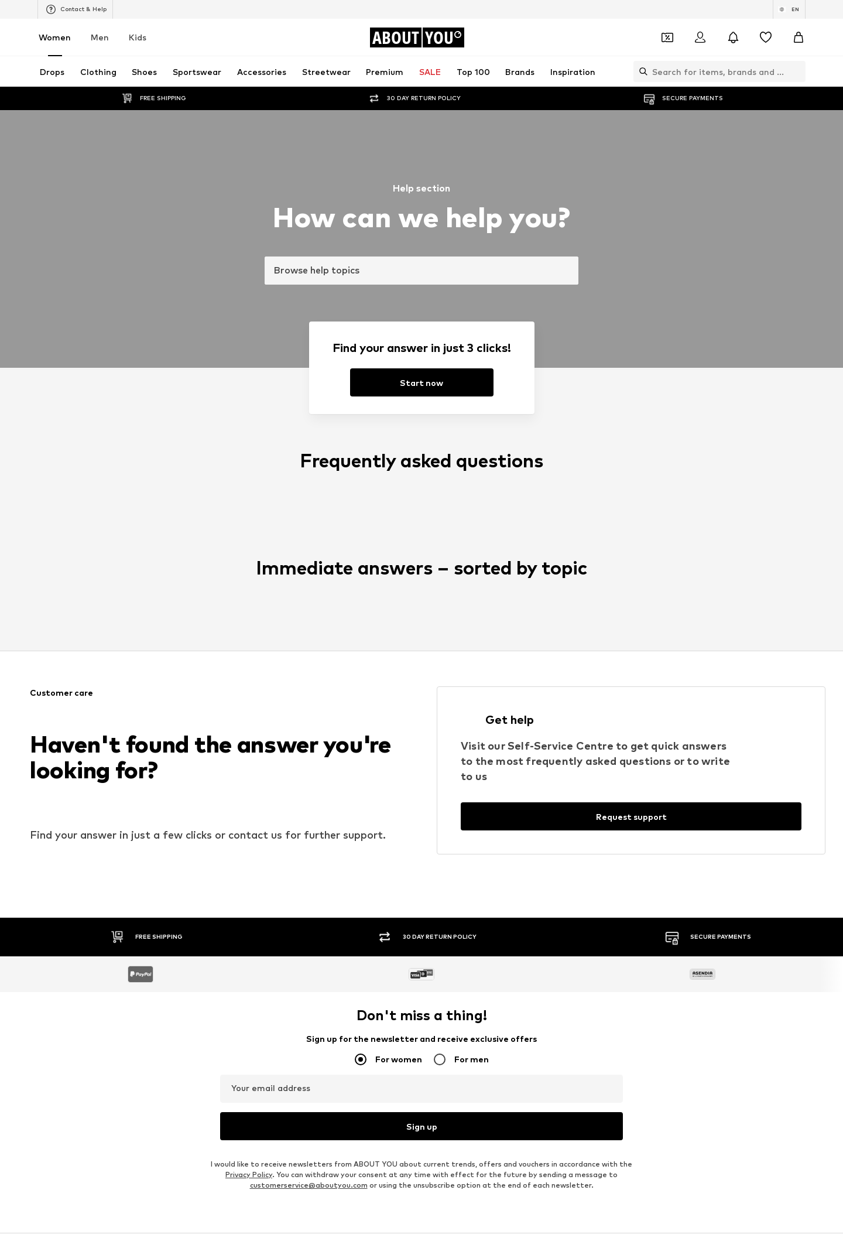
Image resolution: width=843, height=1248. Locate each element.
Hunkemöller (158, 661)
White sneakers (594, 509)
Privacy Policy (248, 395)
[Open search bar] (640, 71)
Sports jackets (162, 509)
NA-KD (291, 627)
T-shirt (435, 577)
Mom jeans (298, 560)
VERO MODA (158, 694)
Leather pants (305, 509)
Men (100, 37)
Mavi (287, 694)
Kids (137, 37)
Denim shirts (589, 543)
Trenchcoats (589, 560)
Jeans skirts (444, 560)
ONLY (145, 627)
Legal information (486, 904)
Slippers (150, 543)
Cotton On (442, 644)
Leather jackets (164, 560)
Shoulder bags (592, 577)
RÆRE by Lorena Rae (173, 644)
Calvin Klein (443, 661)
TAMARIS (439, 627)
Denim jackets (448, 526)
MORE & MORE (593, 677)
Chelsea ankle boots (315, 526)
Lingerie (581, 526)
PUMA (577, 661)
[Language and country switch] (789, 9)
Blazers (436, 509)
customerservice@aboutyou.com (309, 405)
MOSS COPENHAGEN (317, 677)
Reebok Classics (595, 694)
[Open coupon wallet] (667, 37)
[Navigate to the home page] (417, 37)
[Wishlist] (766, 37)
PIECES (292, 644)
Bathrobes (155, 577)
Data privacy (335, 904)
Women (55, 37)
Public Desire (589, 644)
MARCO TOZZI (305, 661)
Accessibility (559, 904)
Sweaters (296, 577)
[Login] (700, 37)
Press (248, 904)
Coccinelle (584, 627)
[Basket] (798, 37)
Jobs (284, 904)
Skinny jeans (157, 526)
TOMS (434, 677)
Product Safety (627, 904)
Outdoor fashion (452, 543)
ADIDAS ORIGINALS (457, 694)
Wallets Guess (304, 543)
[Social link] (147, 813)
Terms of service (405, 904)
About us (203, 904)
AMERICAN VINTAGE (172, 677)
